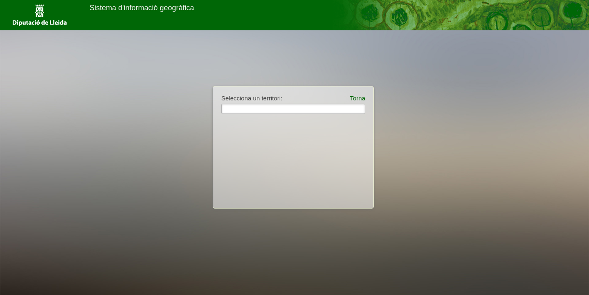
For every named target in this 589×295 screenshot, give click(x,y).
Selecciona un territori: (251, 98)
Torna (357, 98)
